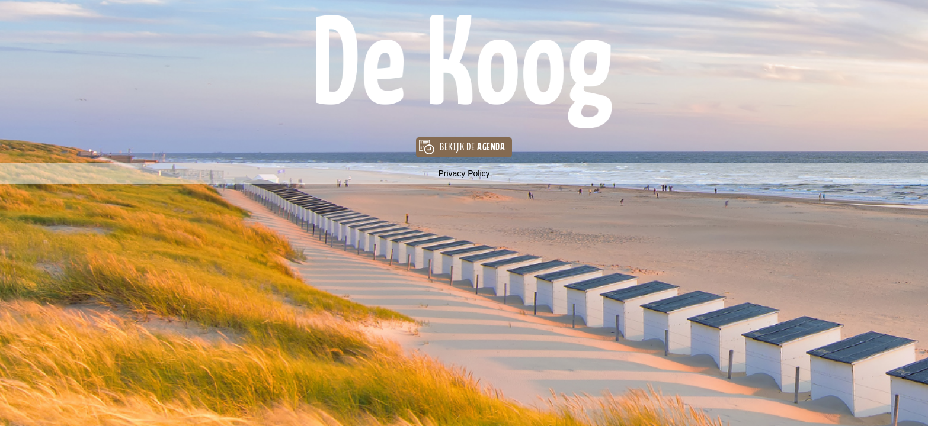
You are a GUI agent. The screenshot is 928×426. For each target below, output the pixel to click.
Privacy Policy (463, 173)
